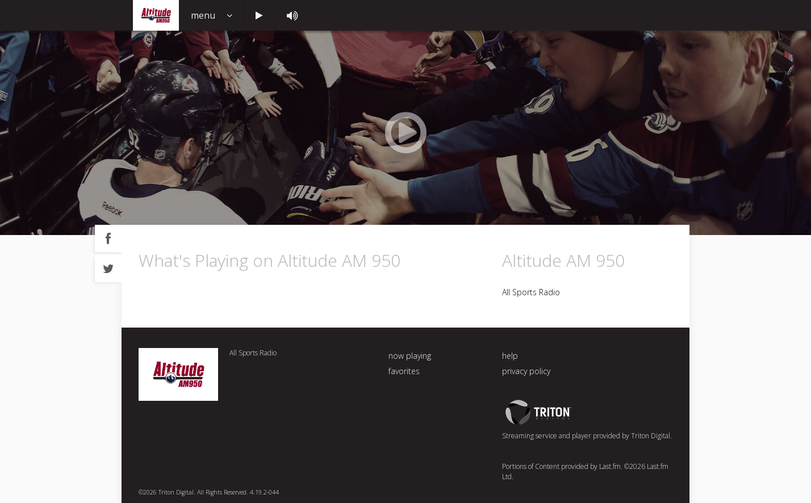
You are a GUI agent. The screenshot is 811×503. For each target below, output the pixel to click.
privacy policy (526, 371)
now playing (409, 355)
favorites (404, 371)
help (510, 355)
